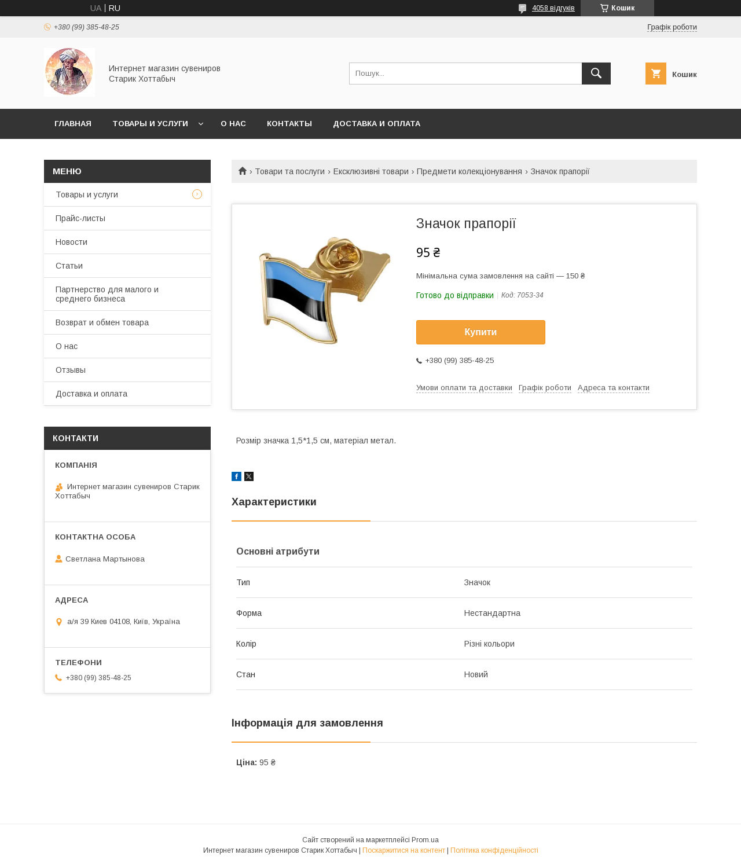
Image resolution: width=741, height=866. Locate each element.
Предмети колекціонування (469, 171)
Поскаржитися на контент (403, 850)
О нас (233, 123)
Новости (71, 242)
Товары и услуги (150, 123)
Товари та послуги (290, 171)
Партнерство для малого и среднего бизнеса (107, 294)
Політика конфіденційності (494, 850)
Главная (72, 123)
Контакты (289, 123)
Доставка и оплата (376, 123)
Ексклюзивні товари (371, 171)
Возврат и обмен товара (102, 322)
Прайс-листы (80, 218)
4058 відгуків (553, 8)
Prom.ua (425, 840)
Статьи (69, 265)
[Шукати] (596, 74)
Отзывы (71, 370)
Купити (481, 332)
